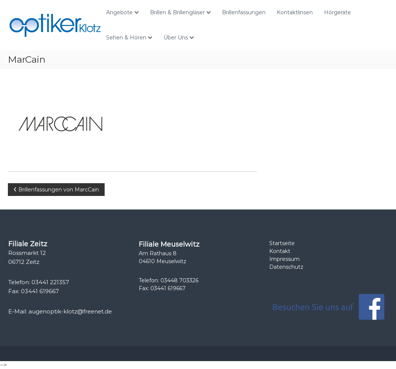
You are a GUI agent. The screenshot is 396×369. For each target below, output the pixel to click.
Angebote (119, 12)
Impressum (284, 259)
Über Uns (176, 37)
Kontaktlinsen (295, 12)
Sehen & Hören (126, 37)
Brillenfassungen (244, 12)
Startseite (282, 243)
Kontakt (279, 251)
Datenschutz (286, 267)
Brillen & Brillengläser (177, 12)
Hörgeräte (337, 12)
